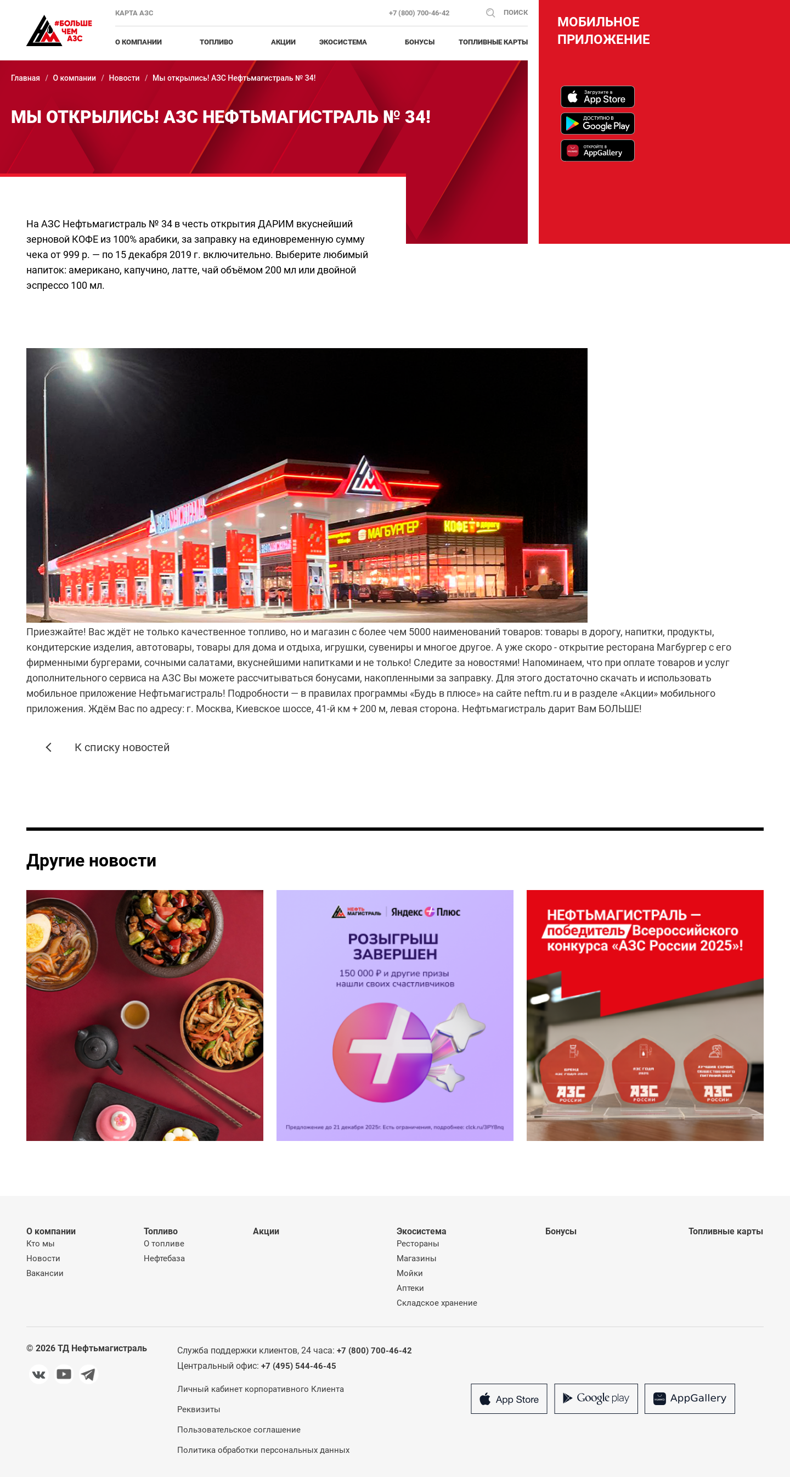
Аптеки (410, 1288)
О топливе (164, 1244)
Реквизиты (199, 1409)
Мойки (410, 1273)
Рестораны (418, 1244)
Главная (25, 78)
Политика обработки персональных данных (263, 1450)
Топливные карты (493, 42)
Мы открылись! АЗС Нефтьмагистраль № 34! (234, 78)
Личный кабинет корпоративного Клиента (260, 1389)
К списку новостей (122, 747)
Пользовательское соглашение (239, 1430)
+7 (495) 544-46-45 (298, 1366)
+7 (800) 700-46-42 (419, 13)
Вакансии (45, 1273)
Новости (124, 78)
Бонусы (420, 42)
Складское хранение (437, 1303)
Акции (283, 42)
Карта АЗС (134, 13)
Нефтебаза (164, 1258)
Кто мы (40, 1244)
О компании (74, 78)
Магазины (417, 1258)
